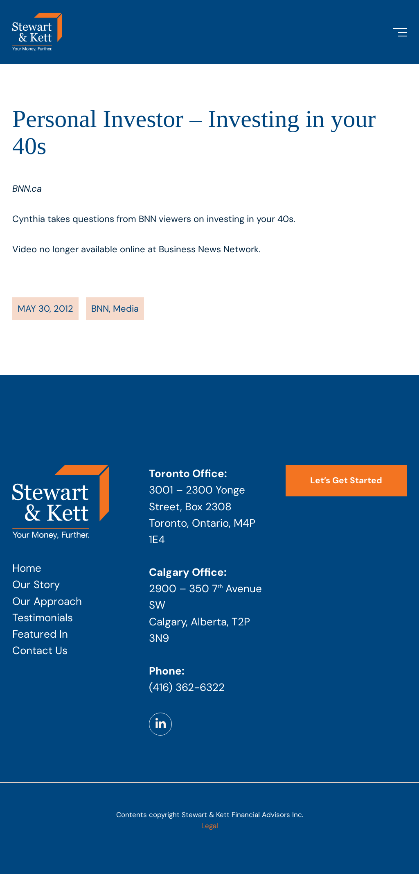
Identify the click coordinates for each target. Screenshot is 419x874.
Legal (209, 825)
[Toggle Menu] (400, 32)
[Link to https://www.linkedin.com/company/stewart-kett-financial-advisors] (160, 724)
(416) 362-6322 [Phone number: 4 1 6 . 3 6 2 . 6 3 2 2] (187, 687)
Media (126, 309)
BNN (100, 309)
